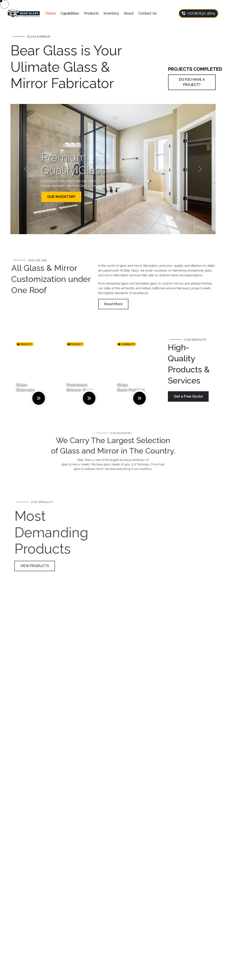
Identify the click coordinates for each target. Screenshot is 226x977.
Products (91, 13)
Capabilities (70, 13)
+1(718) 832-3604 (198, 13)
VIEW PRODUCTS (42, 566)
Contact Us (147, 13)
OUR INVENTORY (61, 197)
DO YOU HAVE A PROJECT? (192, 82)
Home (51, 13)
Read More (113, 312)
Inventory (111, 13)
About (129, 13)
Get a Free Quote (188, 396)
